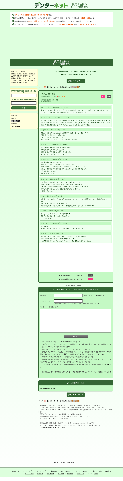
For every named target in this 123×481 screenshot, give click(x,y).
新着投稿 (108, 471)
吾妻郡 (32, 80)
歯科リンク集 (97, 471)
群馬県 (22, 71)
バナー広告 (80, 473)
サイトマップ (27, 471)
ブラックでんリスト (51, 414)
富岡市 (19, 78)
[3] (51, 87)
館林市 (25, 76)
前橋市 (13, 74)
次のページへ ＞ (75, 81)
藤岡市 (13, 78)
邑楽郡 (25, 82)
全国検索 (54, 471)
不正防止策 (107, 364)
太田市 (13, 76)
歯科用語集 (50, 473)
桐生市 (25, 74)
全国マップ (15, 71)
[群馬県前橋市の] (70, 87)
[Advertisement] (61, 43)
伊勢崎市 (32, 74)
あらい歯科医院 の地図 (47, 388)
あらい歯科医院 (48, 94)
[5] (57, 87)
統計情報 (70, 473)
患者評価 (40, 473)
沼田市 (19, 76)
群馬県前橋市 (45, 96)
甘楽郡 (27, 80)
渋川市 (31, 76)
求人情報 (14, 124)
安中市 (25, 78)
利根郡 (13, 82)
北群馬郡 (14, 80)
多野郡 (21, 80)
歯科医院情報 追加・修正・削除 (54, 427)
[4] (54, 87)
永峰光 (96, 473)
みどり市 (32, 78)
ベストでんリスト (66, 471)
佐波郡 (19, 82)
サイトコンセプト (52, 418)
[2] (48, 87)
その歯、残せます (77, 285)
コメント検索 (15, 126)
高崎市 (19, 74)
